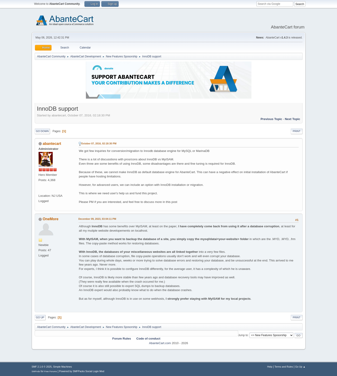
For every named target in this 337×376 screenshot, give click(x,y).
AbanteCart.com (160, 343)
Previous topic (271, 119)
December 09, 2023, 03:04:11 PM (97, 218)
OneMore (50, 219)
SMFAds (36, 371)
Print (296, 131)
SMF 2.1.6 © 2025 (42, 366)
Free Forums (50, 371)
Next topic (292, 119)
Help (269, 366)
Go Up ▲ (300, 366)
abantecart (52, 144)
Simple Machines (62, 366)
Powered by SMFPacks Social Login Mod (81, 371)
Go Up (40, 317)
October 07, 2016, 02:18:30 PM (99, 143)
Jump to (243, 335)
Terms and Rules (283, 366)
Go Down (42, 131)
